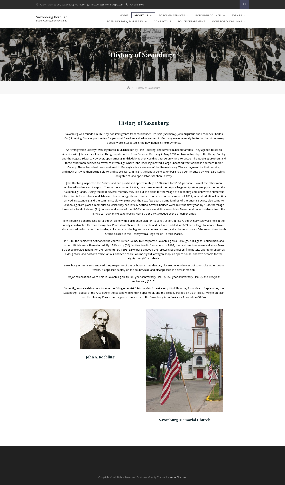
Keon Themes (178, 477)
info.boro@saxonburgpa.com (107, 4)
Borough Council (208, 15)
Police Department (191, 21)
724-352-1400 (137, 4)
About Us (141, 15)
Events (237, 15)
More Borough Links (227, 21)
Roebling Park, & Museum (125, 21)
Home (124, 15)
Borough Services (172, 15)
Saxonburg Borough (51, 17)
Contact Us (162, 21)
